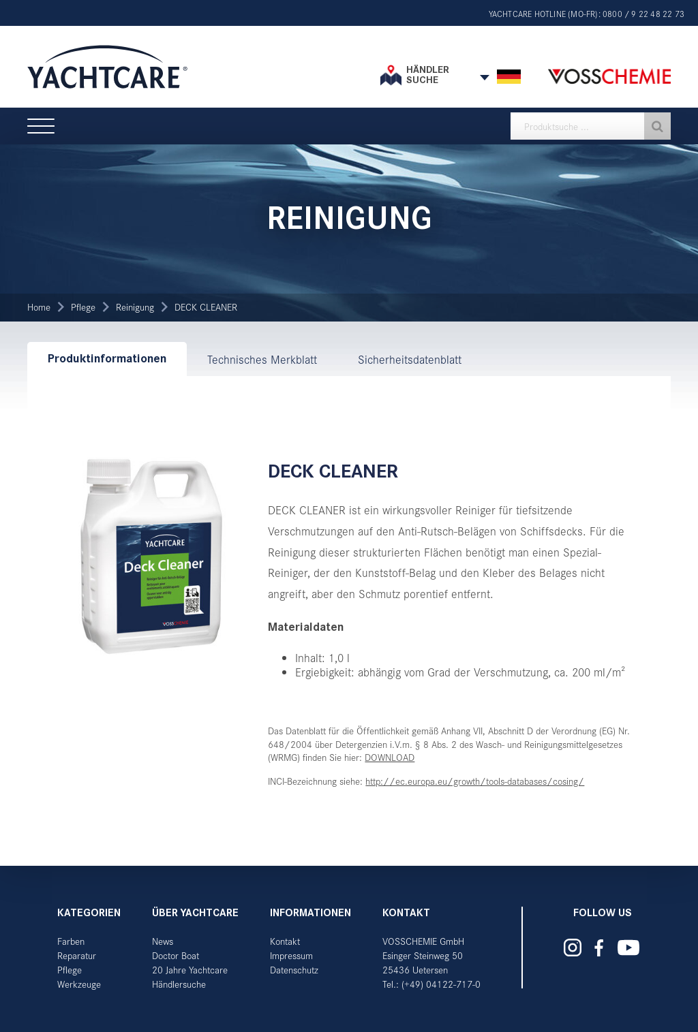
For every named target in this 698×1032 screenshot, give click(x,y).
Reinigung (135, 306)
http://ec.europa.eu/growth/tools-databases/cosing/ (474, 781)
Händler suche (427, 74)
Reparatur (76, 955)
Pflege (83, 306)
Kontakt (285, 941)
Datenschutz (294, 969)
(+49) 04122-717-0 (441, 984)
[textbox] (591, 126)
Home (38, 306)
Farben (71, 941)
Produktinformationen (107, 358)
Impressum (291, 955)
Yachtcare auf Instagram (572, 947)
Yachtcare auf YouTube (628, 947)
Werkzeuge (79, 984)
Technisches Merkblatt (262, 359)
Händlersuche (179, 984)
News (162, 941)
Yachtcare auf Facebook (598, 947)
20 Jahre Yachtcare (190, 969)
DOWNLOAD (389, 757)
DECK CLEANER (205, 306)
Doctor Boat (175, 955)
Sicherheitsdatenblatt (409, 359)
